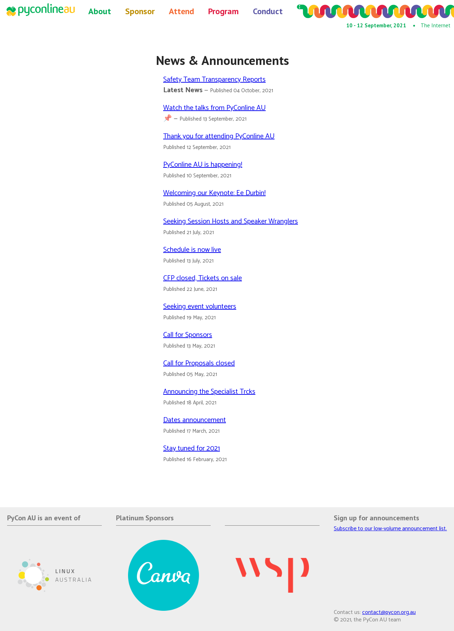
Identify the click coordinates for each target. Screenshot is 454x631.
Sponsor (140, 11)
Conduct (268, 11)
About (99, 11)
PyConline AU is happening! (202, 165)
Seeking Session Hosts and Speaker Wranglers (230, 221)
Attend (181, 11)
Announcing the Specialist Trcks (209, 392)
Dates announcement (194, 420)
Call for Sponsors (187, 335)
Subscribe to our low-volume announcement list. (390, 528)
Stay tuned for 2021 (191, 448)
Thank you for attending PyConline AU (219, 136)
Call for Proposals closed (199, 363)
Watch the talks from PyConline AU (214, 108)
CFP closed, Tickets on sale (202, 278)
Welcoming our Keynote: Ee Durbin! (214, 193)
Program (223, 11)
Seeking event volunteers (199, 306)
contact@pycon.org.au (389, 612)
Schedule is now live (192, 250)
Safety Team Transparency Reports (214, 79)
